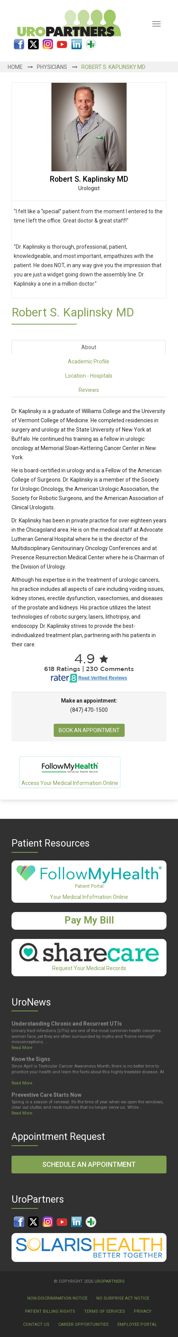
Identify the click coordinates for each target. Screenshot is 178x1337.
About (88, 347)
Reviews (89, 390)
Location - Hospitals (88, 376)
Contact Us (36, 1324)
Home (15, 67)
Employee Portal (137, 1324)
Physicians (52, 67)
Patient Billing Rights (50, 1311)
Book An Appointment (89, 730)
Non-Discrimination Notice (57, 1298)
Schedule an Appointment (89, 1164)
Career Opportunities (83, 1324)
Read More (22, 1047)
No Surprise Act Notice (122, 1298)
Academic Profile (88, 361)
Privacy (143, 1311)
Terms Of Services (104, 1311)
